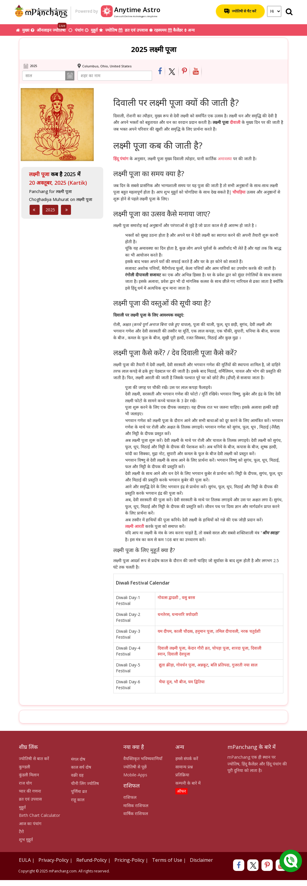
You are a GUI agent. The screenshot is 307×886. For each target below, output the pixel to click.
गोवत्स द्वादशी (169, 597)
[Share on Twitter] (172, 72)
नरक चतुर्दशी (251, 631)
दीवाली (235, 122)
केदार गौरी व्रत (199, 648)
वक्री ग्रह (77, 775)
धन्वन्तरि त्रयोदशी (185, 614)
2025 (50, 209)
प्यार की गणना (30, 791)
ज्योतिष (108, 30)
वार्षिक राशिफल (135, 813)
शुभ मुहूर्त (26, 839)
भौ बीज (180, 681)
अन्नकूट (202, 665)
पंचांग (75, 30)
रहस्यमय (158, 30)
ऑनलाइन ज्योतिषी (49, 28)
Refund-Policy (91, 860)
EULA (25, 860)
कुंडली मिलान (29, 775)
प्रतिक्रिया (182, 775)
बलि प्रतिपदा (220, 665)
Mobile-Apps (135, 775)
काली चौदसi (183, 631)
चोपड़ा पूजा (220, 648)
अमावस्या (225, 158)
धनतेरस (163, 614)
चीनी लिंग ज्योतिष (85, 783)
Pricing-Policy (129, 860)
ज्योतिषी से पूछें (135, 767)
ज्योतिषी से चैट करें (240, 11)
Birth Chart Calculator (39, 815)
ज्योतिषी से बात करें (34, 758)
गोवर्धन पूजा (185, 665)
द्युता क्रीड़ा (166, 665)
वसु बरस (189, 597)
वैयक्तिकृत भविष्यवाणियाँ (142, 758)
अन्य (189, 30)
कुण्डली (24, 767)
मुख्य (22, 30)
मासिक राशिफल (135, 805)
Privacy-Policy (53, 860)
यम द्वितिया (196, 681)
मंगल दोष (78, 759)
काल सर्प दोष (81, 767)
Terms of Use (167, 860)
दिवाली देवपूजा (178, 654)
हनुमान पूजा (204, 631)
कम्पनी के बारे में (188, 783)
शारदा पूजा (240, 648)
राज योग (25, 783)
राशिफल (129, 797)
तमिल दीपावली (227, 631)
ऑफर (181, 791)
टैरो (21, 831)
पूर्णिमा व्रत (79, 791)
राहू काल (77, 799)
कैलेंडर (175, 30)
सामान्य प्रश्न (184, 767)
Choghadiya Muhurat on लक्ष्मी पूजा (60, 199)
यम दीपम (165, 631)
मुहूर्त (91, 30)
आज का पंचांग (30, 823)
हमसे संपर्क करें (186, 758)
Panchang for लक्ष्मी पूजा (50, 191)
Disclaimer (201, 860)
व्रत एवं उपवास (133, 30)
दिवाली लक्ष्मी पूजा (171, 648)
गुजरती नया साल (244, 665)
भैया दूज (165, 681)
